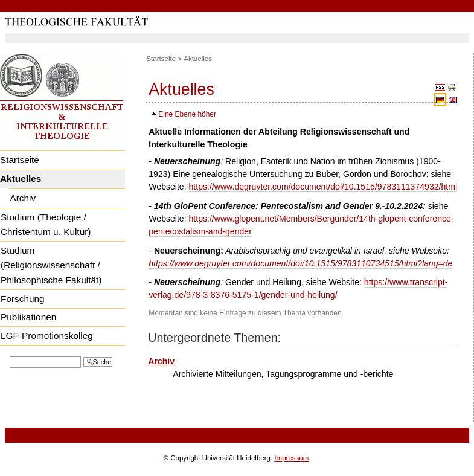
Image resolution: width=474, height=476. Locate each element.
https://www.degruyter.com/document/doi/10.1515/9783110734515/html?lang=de (300, 263)
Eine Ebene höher (187, 114)
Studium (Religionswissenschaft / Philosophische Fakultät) (51, 265)
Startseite (161, 58)
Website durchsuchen (9, 355)
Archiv (23, 198)
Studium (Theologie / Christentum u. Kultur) (46, 224)
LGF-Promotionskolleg (47, 335)
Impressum (291, 458)
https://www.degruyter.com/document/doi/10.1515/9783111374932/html (323, 186)
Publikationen (28, 317)
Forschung (23, 299)
